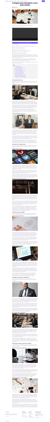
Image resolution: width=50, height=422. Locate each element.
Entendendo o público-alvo (17, 66)
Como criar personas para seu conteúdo (20, 67)
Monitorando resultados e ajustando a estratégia (20, 75)
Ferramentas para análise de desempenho (20, 76)
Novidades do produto (24, 416)
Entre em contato (31, 414)
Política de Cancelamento (30, 416)
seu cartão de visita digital (30, 195)
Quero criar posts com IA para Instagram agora (25, 42)
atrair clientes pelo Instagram (21, 364)
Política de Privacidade (31, 417)
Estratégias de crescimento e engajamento (19, 73)
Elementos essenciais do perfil (19, 69)
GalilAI (15, 26)
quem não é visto (16, 299)
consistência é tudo (28, 298)
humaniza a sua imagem (30, 265)
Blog (22, 414)
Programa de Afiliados (24, 413)
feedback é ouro (23, 394)
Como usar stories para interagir (19, 72)
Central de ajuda (24, 415)
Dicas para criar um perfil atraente (18, 68)
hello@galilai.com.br (39, 413)
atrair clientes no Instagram (21, 232)
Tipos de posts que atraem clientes (20, 71)
